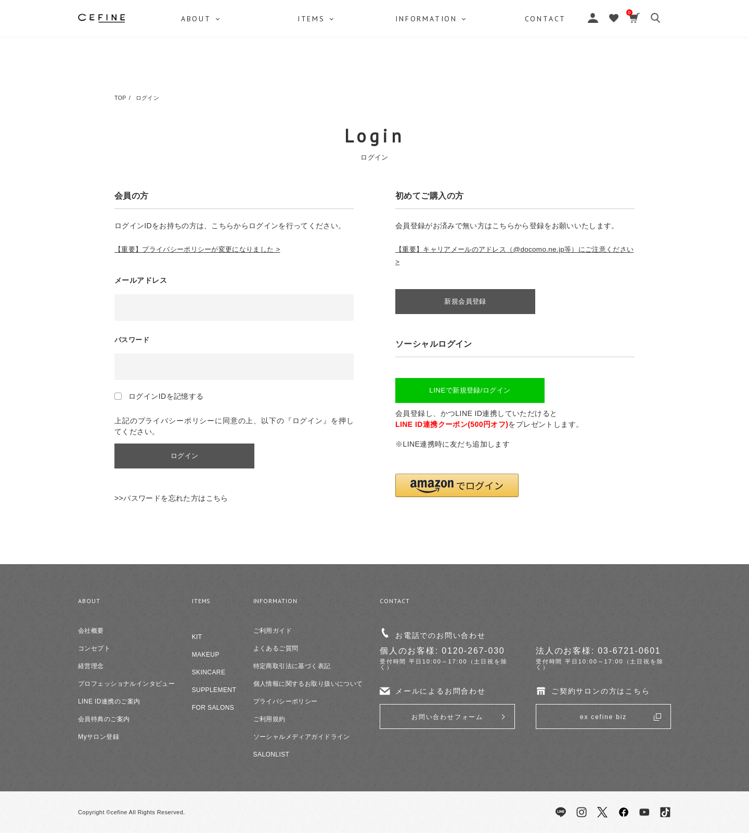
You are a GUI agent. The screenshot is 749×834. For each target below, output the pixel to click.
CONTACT (550, 70)
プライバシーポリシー (285, 702)
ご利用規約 (269, 720)
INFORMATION (429, 70)
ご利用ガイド (272, 631)
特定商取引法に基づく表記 (292, 667)
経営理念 (91, 667)
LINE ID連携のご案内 (109, 702)
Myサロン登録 (98, 737)
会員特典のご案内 (104, 720)
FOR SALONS (213, 708)
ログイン (187, 456)
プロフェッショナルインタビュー (126, 684)
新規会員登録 (468, 302)
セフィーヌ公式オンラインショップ (374, 31)
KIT (197, 638)
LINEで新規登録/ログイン (468, 392)
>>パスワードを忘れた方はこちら (171, 499)
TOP (120, 98)
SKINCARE (209, 673)
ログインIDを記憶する (166, 396)
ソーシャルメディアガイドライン (301, 737)
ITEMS (313, 70)
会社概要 (91, 631)
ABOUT (197, 70)
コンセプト (94, 649)
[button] (457, 487)
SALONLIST (271, 755)
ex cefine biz (603, 718)
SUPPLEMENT (214, 691)
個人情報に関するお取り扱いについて (308, 684)
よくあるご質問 (276, 649)
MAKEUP (205, 655)
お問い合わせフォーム (447, 718)
